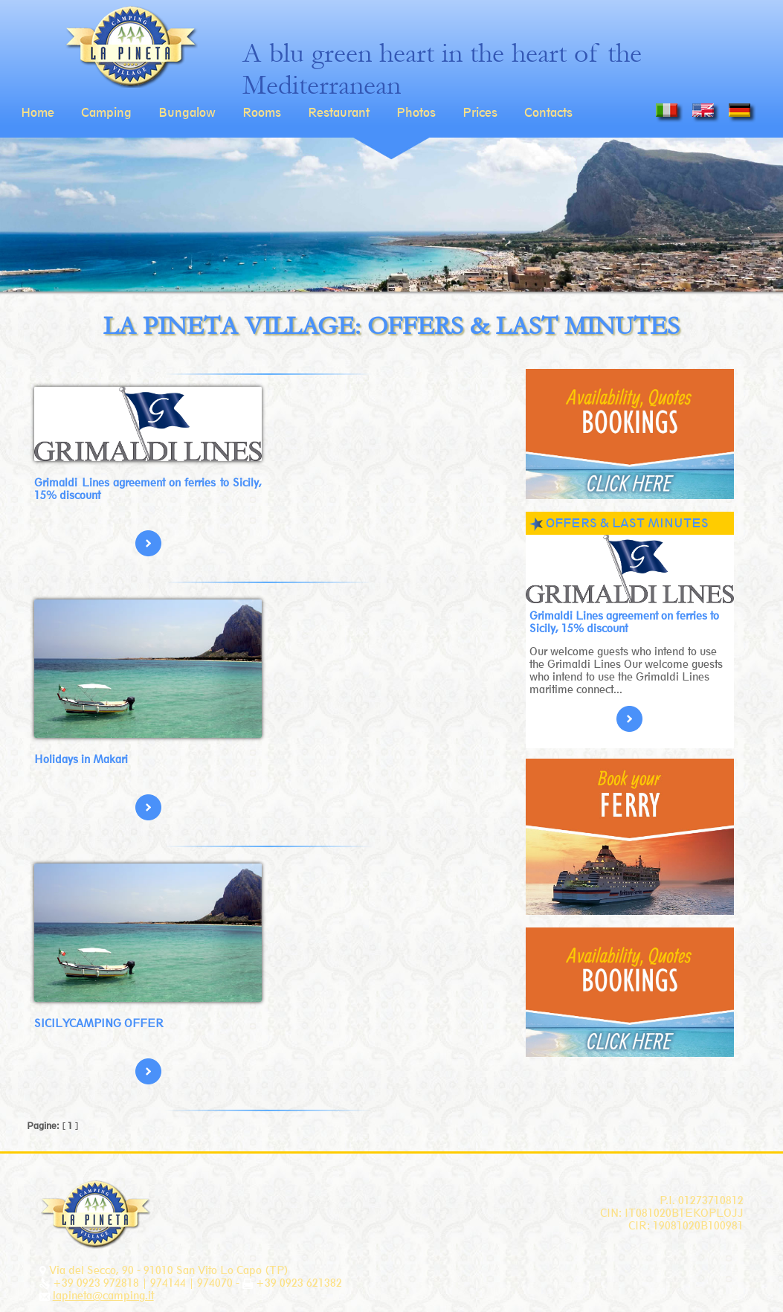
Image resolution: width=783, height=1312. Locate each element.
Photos (416, 112)
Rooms (261, 112)
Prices (480, 112)
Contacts (548, 112)
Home (37, 112)
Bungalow (187, 112)
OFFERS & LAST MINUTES (627, 522)
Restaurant (339, 112)
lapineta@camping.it (103, 1295)
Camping (106, 112)
